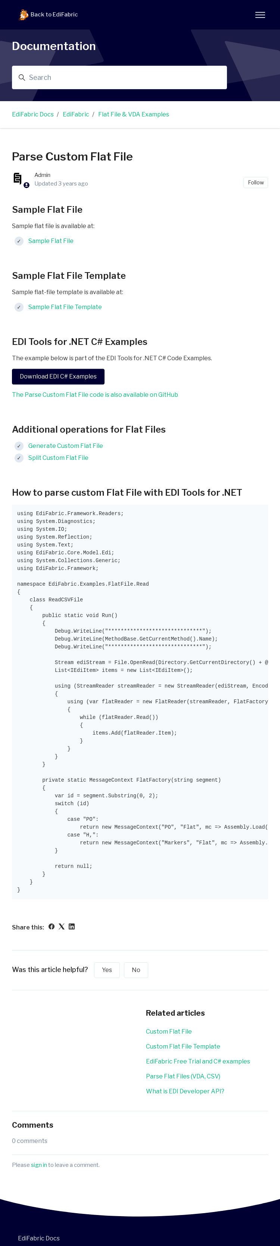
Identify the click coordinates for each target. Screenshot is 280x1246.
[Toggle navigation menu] (260, 15)
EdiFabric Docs (33, 114)
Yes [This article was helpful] (107, 970)
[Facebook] (52, 927)
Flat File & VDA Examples (133, 114)
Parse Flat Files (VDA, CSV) (183, 1076)
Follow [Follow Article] (256, 182)
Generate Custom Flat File (65, 445)
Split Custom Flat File (58, 457)
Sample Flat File (51, 240)
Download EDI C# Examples (58, 376)
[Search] (119, 77)
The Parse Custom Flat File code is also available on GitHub (95, 394)
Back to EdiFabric (48, 15)
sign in (39, 1165)
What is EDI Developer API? (185, 1091)
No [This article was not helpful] (136, 970)
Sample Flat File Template (65, 307)
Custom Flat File (169, 1031)
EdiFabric (76, 114)
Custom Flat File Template (183, 1046)
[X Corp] (62, 927)
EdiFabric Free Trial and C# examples (198, 1061)
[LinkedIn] (72, 927)
